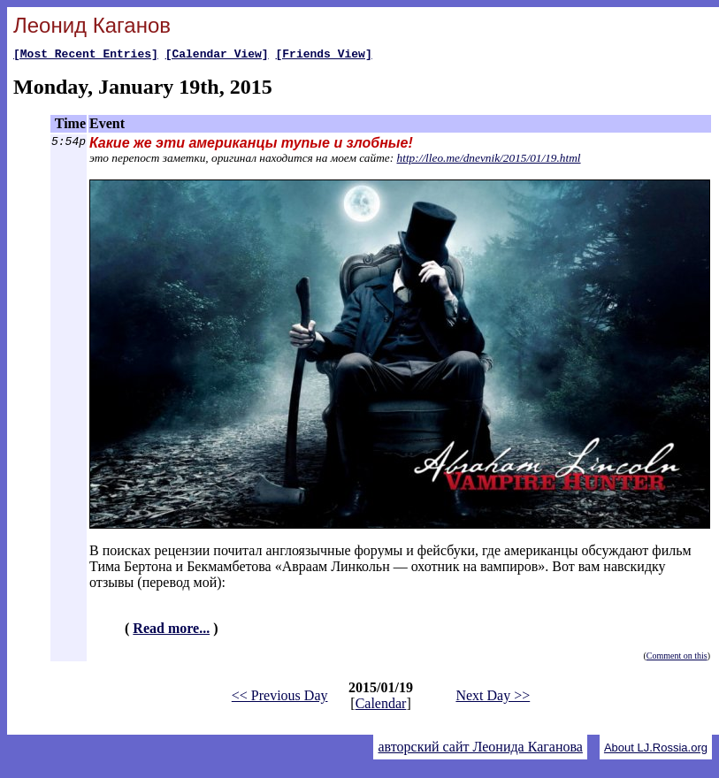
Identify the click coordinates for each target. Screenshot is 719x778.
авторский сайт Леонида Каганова (480, 749)
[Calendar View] (217, 56)
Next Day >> (492, 698)
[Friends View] (323, 56)
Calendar (381, 705)
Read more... (171, 630)
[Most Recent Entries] (85, 56)
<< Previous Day (280, 698)
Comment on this (677, 658)
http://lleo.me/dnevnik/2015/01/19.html (489, 160)
